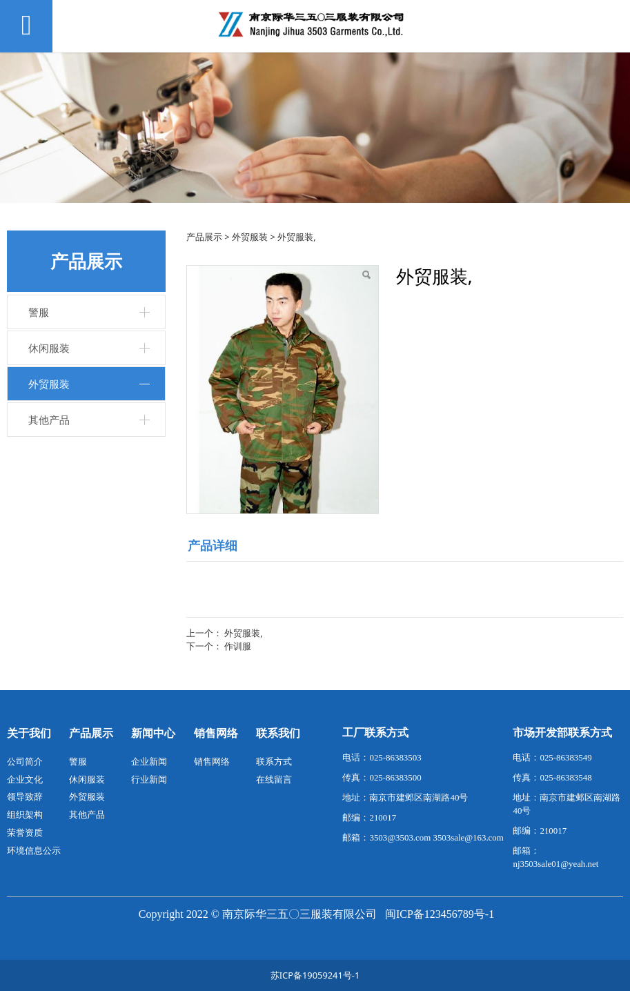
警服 (38, 312)
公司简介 (25, 761)
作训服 (237, 646)
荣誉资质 (25, 832)
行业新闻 (149, 779)
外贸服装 (49, 384)
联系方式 (274, 761)
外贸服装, (243, 633)
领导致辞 (25, 796)
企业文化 (25, 779)
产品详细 (212, 545)
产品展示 (204, 236)
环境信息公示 (34, 850)
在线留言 (274, 779)
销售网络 (212, 761)
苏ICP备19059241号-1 (315, 975)
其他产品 (49, 419)
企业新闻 (149, 761)
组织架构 (25, 814)
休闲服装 (49, 348)
